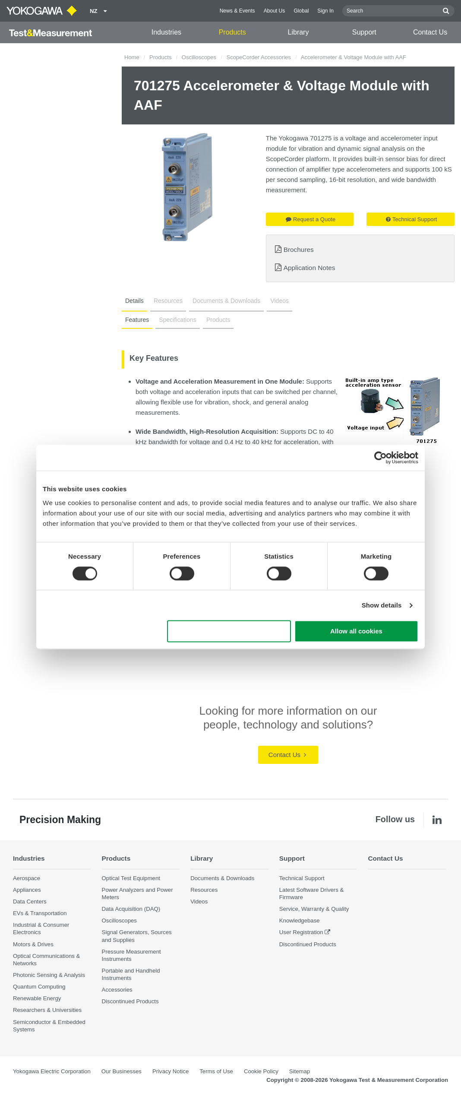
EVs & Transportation (40, 913)
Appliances (27, 890)
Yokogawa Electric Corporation (52, 1071)
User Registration (301, 932)
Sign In (325, 11)
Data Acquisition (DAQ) (131, 909)
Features (137, 319)
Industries (166, 32)
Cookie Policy (261, 1071)
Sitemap (299, 1071)
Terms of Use (216, 1071)
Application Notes (309, 267)
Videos (279, 300)
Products (232, 32)
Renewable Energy (37, 998)
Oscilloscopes (199, 57)
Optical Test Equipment (131, 878)
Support (364, 32)
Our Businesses (121, 1071)
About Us (274, 11)
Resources (168, 300)
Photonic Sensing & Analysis (49, 975)
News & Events (237, 11)
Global (301, 11)
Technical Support (411, 219)
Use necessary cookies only (229, 631)
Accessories (117, 989)
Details (134, 300)
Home (131, 57)
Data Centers (30, 901)
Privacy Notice (170, 1071)
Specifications (177, 319)
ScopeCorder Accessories (258, 57)
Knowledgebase (299, 920)
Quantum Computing (39, 986)
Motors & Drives (33, 944)
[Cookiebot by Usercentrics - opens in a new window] (380, 457)
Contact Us (430, 32)
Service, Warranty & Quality (314, 909)
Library (298, 32)
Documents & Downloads (226, 300)
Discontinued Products (130, 1001)
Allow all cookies (356, 631)
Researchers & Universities (47, 1010)
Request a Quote (310, 219)
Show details (382, 605)
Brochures (299, 249)
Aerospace (26, 878)
